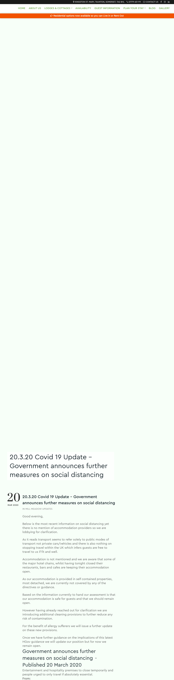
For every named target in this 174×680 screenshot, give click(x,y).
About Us (35, 8)
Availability (83, 8)
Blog (152, 8)
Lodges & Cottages (57, 8)
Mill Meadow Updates (39, 509)
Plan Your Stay (133, 8)
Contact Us (152, 2)
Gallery (164, 8)
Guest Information (107, 8)
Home (21, 8)
